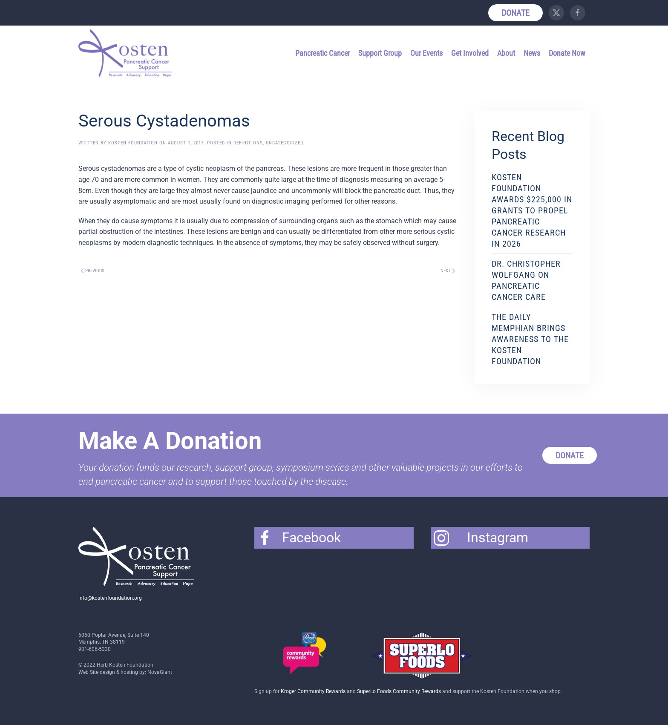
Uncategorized (284, 143)
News (532, 53)
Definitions (248, 143)
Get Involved (470, 53)
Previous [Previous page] (92, 270)
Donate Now (567, 53)
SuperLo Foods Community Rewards (399, 691)
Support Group (380, 53)
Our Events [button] (426, 53)
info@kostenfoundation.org (110, 598)
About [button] (506, 53)
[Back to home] (126, 53)
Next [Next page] (448, 270)
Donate (515, 13)
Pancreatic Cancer (322, 53)
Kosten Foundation (133, 143)
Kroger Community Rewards (313, 691)
